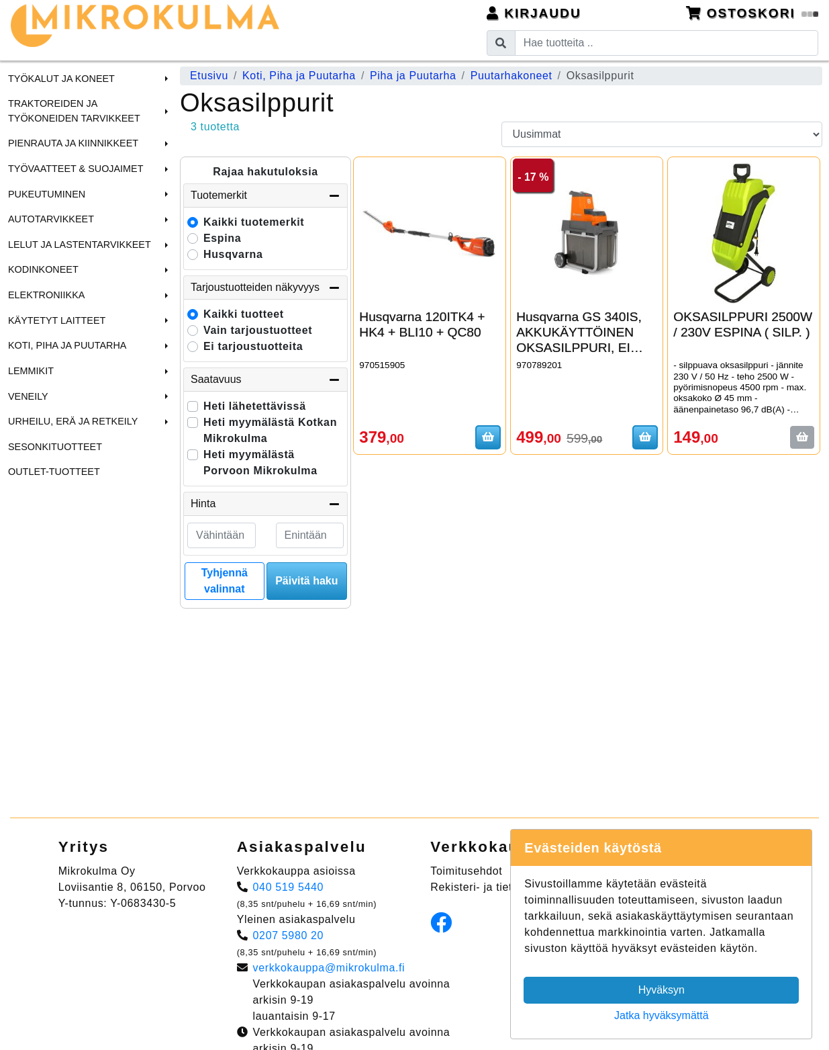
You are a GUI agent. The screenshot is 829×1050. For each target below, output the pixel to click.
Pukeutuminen (46, 194)
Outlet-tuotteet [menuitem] (54, 471)
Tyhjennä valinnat (224, 581)
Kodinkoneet (43, 269)
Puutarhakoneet (511, 75)
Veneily (28, 396)
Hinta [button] (265, 504)
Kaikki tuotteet (243, 314)
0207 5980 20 (288, 935)
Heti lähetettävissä (254, 406)
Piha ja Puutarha (413, 75)
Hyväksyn (661, 990)
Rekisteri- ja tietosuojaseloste (506, 887)
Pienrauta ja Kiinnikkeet (73, 143)
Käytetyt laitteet (56, 320)
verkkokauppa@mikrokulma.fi (329, 967)
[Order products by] (662, 134)
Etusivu (209, 75)
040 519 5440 (288, 887)
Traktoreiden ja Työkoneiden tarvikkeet (74, 111)
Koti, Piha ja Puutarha (67, 345)
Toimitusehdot (466, 871)
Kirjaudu (534, 13)
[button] (164, 78)
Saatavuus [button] (265, 379)
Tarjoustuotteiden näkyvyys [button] (265, 287)
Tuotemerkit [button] (265, 195)
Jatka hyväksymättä (661, 1015)
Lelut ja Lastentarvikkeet (79, 244)
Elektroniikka (46, 295)
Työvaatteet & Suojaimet (76, 168)
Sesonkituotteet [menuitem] (55, 446)
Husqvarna (232, 254)
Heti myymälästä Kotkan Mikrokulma (270, 430)
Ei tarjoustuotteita (253, 346)
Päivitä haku (306, 580)
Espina (222, 238)
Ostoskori (752, 13)
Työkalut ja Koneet (61, 78)
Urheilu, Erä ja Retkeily (73, 421)
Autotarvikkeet (51, 219)
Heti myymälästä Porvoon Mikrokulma (260, 462)
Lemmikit (31, 370)
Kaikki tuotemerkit (253, 222)
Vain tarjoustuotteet (257, 330)
